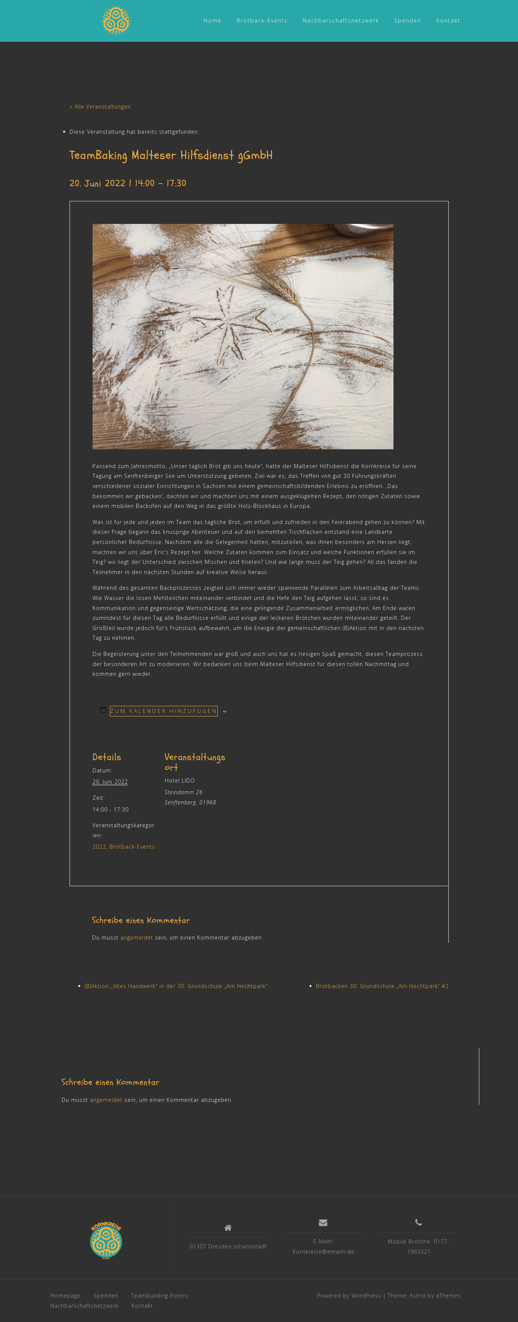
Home (213, 20)
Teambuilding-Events (159, 1295)
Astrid (418, 1295)
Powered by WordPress (349, 1295)
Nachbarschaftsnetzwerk (341, 20)
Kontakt (448, 20)
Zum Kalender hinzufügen (163, 711)
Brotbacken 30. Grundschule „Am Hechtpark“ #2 (382, 986)
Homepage (65, 1295)
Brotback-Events (262, 20)
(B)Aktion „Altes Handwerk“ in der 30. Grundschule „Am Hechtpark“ (176, 986)
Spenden (407, 20)
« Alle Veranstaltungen (100, 106)
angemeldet (136, 937)
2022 (99, 846)
